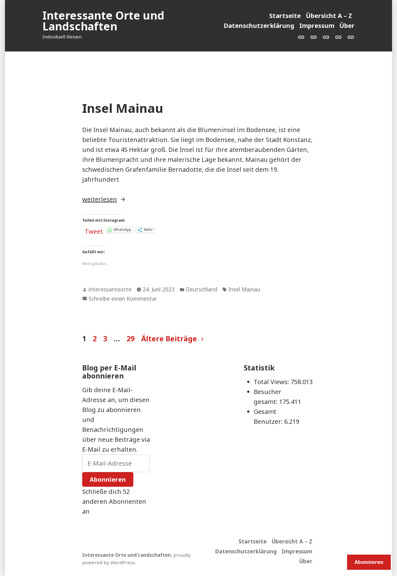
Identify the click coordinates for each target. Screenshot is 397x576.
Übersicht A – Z (329, 15)
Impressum (316, 25)
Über (347, 25)
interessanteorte (110, 289)
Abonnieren (108, 479)
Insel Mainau (122, 108)
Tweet (94, 229)
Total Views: (272, 382)
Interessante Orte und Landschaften (103, 20)
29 (131, 338)
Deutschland (201, 289)
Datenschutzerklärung (259, 25)
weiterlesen (99, 199)
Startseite (285, 15)
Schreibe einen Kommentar (122, 299)
